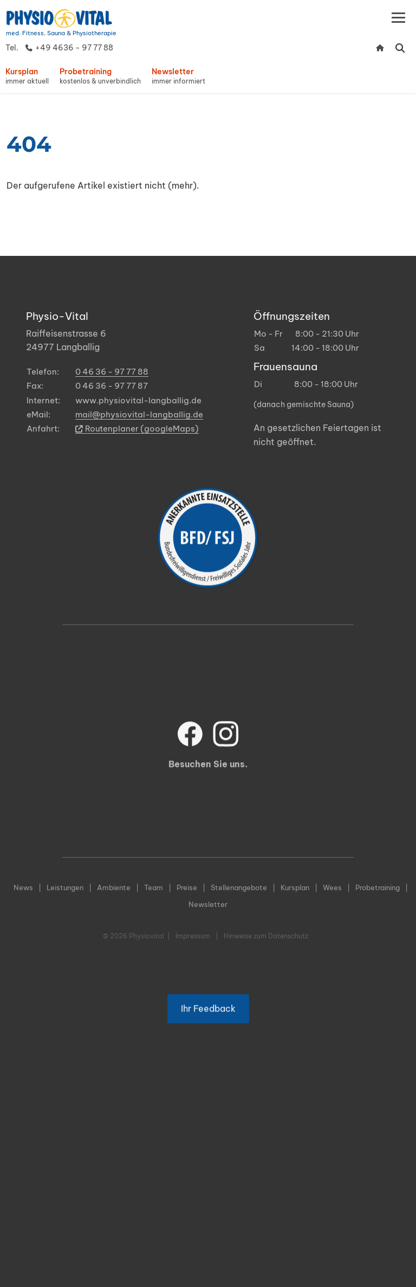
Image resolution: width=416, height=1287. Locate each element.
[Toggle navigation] (398, 17)
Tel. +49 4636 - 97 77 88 (59, 48)
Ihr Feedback (208, 1029)
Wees (332, 887)
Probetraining (377, 887)
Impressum (193, 936)
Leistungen (65, 887)
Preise (187, 887)
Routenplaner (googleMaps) (137, 428)
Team (153, 887)
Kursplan (295, 887)
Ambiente (114, 887)
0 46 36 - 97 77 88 (111, 371)
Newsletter (207, 904)
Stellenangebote (239, 887)
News (23, 887)
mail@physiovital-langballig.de (139, 414)
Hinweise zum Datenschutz (266, 936)
